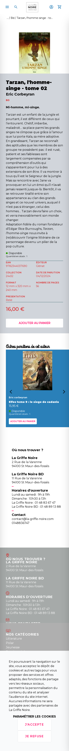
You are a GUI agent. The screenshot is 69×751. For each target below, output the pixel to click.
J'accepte (34, 724)
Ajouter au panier (34, 323)
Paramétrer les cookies (34, 716)
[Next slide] (65, 393)
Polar (10, 643)
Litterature (14, 638)
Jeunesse (13, 647)
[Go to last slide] (9, 393)
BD (8, 100)
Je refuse (34, 736)
